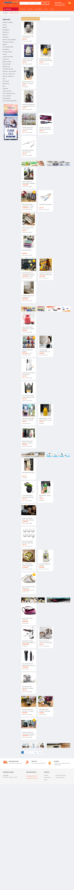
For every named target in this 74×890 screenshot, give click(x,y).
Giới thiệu (46, 878)
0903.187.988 (62, 3)
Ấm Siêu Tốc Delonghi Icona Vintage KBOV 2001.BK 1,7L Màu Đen (28, 120)
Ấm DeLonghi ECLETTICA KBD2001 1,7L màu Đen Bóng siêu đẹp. (28, 93)
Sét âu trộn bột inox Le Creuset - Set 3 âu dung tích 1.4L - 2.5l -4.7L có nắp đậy (45, 732)
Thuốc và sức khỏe (7, 91)
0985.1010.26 (62, 5)
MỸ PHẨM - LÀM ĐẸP (8, 22)
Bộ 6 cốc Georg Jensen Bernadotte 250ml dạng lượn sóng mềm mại (27, 618)
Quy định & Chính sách (61, 878)
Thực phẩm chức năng (8, 68)
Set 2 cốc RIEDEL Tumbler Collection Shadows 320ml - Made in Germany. (28, 452)
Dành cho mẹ (6, 32)
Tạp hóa (4, 24)
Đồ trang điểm (6, 29)
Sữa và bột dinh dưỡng (8, 46)
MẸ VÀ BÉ (5, 34)
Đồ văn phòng (41, 482)
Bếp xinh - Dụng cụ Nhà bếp (27, 44)
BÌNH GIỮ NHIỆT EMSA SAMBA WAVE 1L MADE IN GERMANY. (28, 373)
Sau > (35, 855)
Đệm (4, 86)
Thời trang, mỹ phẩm (7, 51)
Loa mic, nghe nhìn (7, 95)
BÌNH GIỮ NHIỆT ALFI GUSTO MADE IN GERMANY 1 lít (28, 207)
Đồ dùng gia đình (25, 97)
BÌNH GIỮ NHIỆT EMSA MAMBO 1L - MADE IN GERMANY (27, 505)
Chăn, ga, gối (6, 81)
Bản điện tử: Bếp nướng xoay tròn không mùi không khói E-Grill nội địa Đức (28, 837)
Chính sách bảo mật (60, 881)
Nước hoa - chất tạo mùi (8, 76)
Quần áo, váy (6, 59)
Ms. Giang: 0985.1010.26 (32, 879)
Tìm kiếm (45, 3)
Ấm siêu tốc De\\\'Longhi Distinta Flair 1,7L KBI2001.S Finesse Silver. (28, 41)
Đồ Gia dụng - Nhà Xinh (43, 149)
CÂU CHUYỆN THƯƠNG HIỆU (10, 100)
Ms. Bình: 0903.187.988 (31, 881)
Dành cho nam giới (7, 61)
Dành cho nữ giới (6, 64)
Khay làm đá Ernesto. (27, 284)
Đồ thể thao (5, 88)
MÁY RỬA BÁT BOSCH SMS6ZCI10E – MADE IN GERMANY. (28, 785)
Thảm (4, 78)
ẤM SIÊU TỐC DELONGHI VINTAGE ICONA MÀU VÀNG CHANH (45, 67)
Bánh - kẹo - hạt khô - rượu (27, 315)
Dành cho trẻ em (6, 66)
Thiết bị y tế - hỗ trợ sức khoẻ (9, 71)
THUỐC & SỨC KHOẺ (8, 56)
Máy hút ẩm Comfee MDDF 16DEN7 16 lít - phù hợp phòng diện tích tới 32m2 (28, 478)
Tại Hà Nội (5, 879)
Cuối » (40, 855)
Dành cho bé (5, 37)
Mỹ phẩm (5, 27)
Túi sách (5, 54)
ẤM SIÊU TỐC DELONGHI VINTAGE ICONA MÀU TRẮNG (28, 67)
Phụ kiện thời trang (25, 674)
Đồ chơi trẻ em (6, 83)
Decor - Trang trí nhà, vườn (27, 569)
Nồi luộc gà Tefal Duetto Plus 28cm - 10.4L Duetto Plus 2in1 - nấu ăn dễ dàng (28, 811)
